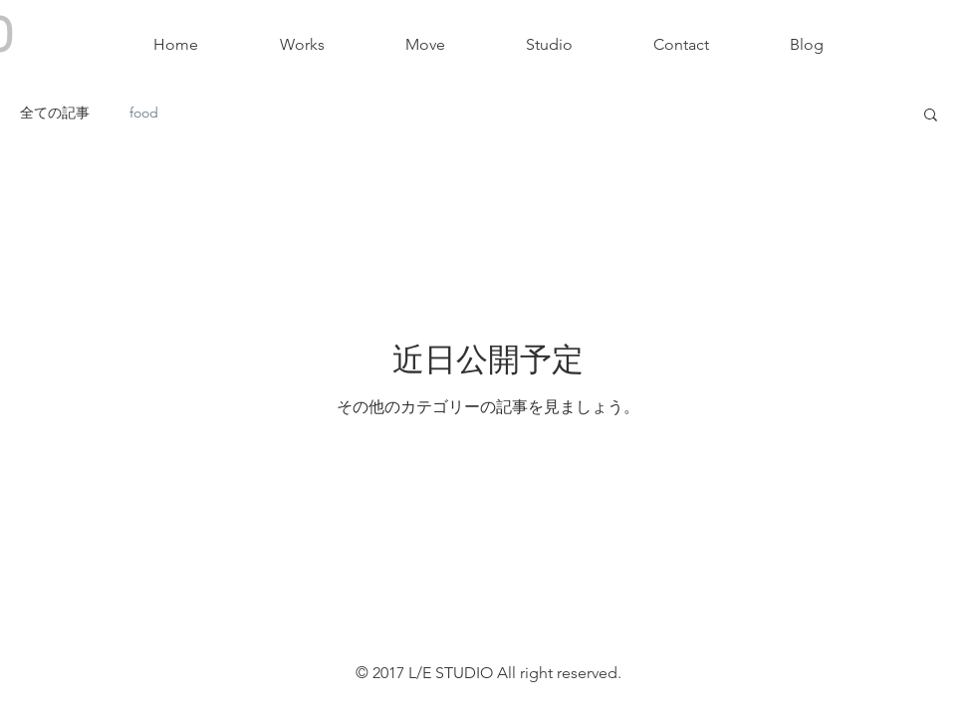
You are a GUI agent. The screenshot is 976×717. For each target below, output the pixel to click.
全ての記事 (55, 112)
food (143, 112)
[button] (930, 116)
